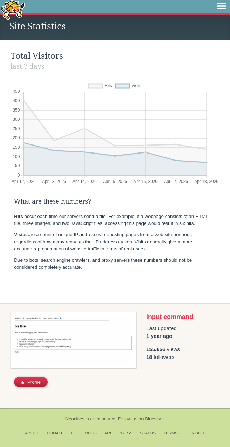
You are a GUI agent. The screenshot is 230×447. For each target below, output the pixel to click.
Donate (55, 433)
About (32, 433)
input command (169, 316)
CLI (74, 433)
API (107, 433)
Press (126, 433)
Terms (170, 433)
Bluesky (153, 418)
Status (148, 433)
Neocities (74, 418)
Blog (91, 433)
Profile (31, 382)
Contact (195, 433)
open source (103, 418)
